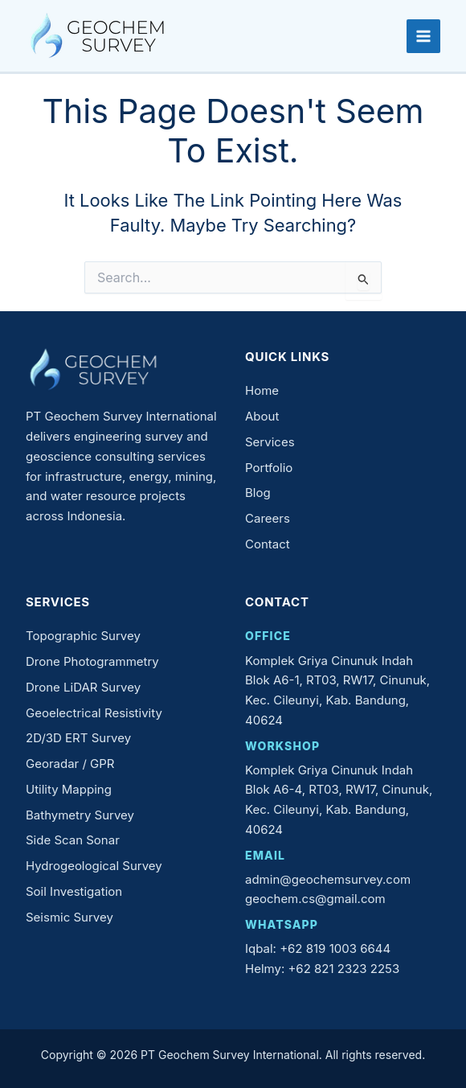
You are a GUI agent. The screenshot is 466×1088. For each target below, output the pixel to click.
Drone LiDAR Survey (83, 687)
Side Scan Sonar (73, 840)
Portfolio (268, 467)
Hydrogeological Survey (94, 865)
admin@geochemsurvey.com (328, 879)
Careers (267, 518)
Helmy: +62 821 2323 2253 (322, 968)
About (262, 416)
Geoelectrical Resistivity (94, 713)
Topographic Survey (83, 635)
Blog (258, 492)
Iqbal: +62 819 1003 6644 (317, 948)
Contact (267, 544)
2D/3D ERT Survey (78, 737)
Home (262, 390)
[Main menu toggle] (423, 36)
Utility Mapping (69, 789)
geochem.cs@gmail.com (315, 898)
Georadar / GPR (70, 763)
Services (270, 442)
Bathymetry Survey (80, 815)
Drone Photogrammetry (92, 661)
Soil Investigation (74, 891)
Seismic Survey (69, 917)
